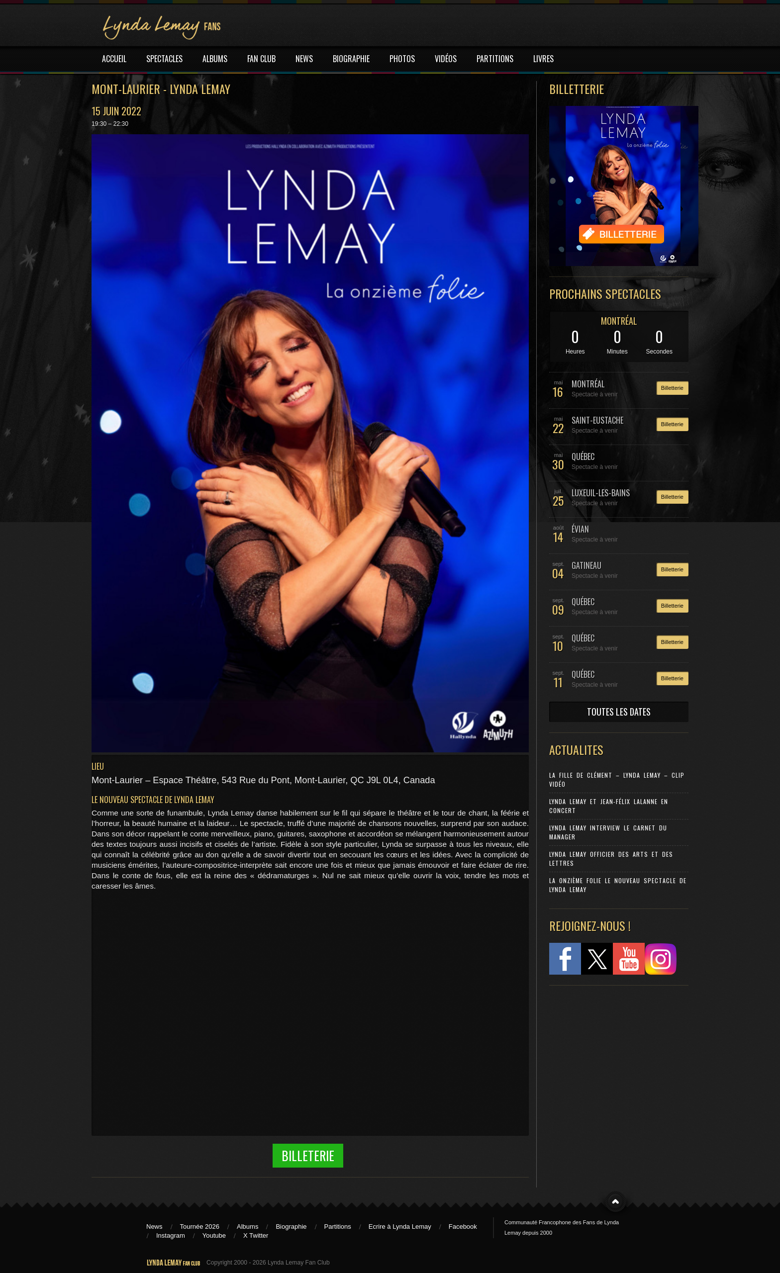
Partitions (337, 1226)
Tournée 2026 (200, 1226)
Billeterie (308, 1155)
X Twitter (255, 1235)
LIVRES (543, 59)
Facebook (463, 1226)
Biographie (291, 1226)
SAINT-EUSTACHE (597, 420)
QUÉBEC (583, 456)
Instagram (170, 1235)
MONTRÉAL (619, 320)
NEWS (304, 59)
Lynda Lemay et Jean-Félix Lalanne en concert (608, 806)
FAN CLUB (261, 59)
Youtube (214, 1235)
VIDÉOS (446, 59)
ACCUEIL (114, 59)
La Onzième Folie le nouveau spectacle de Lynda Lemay (617, 885)
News (154, 1226)
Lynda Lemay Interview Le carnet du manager (608, 832)
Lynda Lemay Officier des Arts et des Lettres (611, 858)
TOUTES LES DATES (619, 711)
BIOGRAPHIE (351, 59)
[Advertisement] (614, 1059)
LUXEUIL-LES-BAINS (601, 493)
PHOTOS (402, 59)
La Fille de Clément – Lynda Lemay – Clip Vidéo (616, 779)
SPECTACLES (164, 59)
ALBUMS (214, 59)
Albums (247, 1226)
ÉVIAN (580, 529)
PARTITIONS (495, 59)
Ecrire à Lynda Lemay (400, 1226)
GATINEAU (586, 565)
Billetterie (672, 388)
